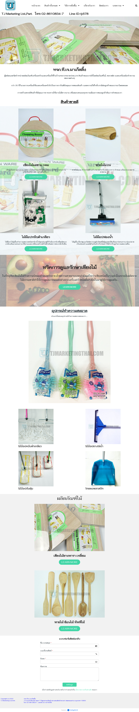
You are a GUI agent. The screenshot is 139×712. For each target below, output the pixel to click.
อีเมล (43, 659)
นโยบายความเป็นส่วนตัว (83, 690)
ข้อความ (43, 666)
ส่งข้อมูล (69, 685)
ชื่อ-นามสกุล (45, 643)
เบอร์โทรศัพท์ (46, 651)
